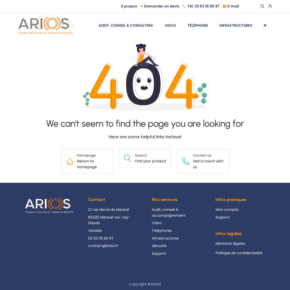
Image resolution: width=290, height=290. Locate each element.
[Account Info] (270, 6)
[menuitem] (125, 25)
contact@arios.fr (103, 245)
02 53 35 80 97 (101, 238)
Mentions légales (230, 243)
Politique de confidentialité (238, 253)
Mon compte (227, 209)
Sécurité (159, 245)
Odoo (157, 223)
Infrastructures (165, 238)
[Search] (262, 6)
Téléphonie (162, 230)
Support (222, 217)
